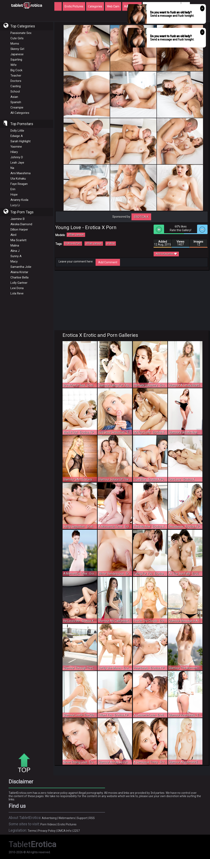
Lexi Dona (17, 288)
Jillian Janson (76, 234)
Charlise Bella (19, 277)
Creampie (16, 107)
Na (12, 168)
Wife (13, 65)
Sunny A (16, 256)
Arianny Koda (19, 200)
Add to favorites (166, 253)
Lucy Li (15, 205)
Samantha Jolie (20, 267)
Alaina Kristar (19, 272)
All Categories (19, 113)
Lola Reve (17, 293)
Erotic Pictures (67, 824)
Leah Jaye (17, 162)
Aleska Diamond (21, 224)
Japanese (17, 54)
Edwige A (16, 136)
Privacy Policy (47, 830)
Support (82, 818)
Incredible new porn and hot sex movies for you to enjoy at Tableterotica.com (26, 5)
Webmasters (66, 818)
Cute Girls (17, 38)
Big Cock (16, 70)
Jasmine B (17, 219)
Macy (14, 261)
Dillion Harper (19, 229)
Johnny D (16, 157)
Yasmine (16, 146)
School (15, 91)
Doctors (15, 81)
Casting (15, 86)
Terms (32, 830)
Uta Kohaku (18, 178)
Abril (13, 235)
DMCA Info (64, 830)
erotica (111, 243)
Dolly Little (17, 130)
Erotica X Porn (73, 243)
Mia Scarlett (18, 240)
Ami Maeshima (20, 173)
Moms (14, 43)
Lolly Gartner (18, 283)
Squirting (16, 59)
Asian (14, 97)
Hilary (14, 152)
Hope (14, 194)
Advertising (49, 818)
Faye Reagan (19, 184)
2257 (76, 830)
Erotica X (141, 216)
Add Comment (107, 262)
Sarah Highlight (20, 141)
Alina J (14, 251)
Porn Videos (48, 824)
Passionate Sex (20, 33)
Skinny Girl (17, 49)
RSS (92, 818)
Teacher (15, 75)
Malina (14, 245)
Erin (12, 189)
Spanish (15, 102)
